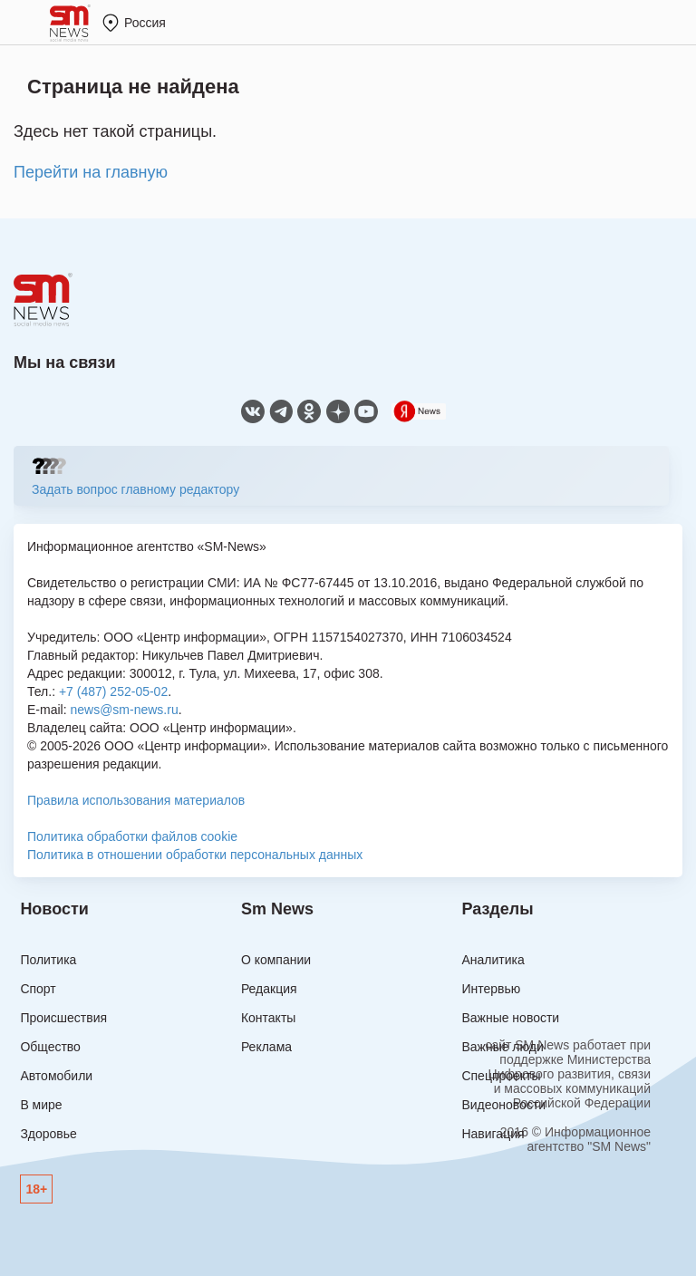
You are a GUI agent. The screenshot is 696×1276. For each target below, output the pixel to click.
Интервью (490, 988)
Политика (48, 959)
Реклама (266, 1046)
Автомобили (56, 1075)
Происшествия (63, 1017)
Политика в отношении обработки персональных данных (194, 854)
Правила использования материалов (136, 800)
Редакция (269, 988)
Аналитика (492, 959)
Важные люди (502, 1046)
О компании (276, 959)
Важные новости (510, 1017)
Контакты (268, 1017)
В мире (41, 1104)
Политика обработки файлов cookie (132, 836)
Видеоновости (503, 1104)
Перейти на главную (91, 172)
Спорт (37, 988)
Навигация (492, 1133)
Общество (50, 1046)
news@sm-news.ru (124, 709)
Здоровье (48, 1133)
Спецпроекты (500, 1075)
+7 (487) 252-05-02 (113, 691)
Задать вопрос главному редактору (135, 489)
